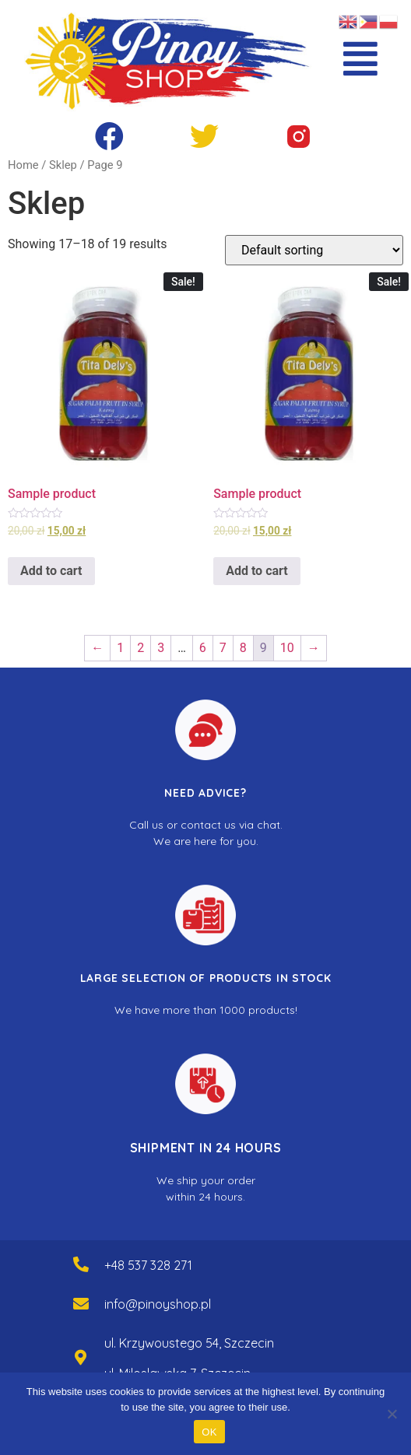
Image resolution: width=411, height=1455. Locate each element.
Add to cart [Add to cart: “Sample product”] (51, 570)
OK (209, 1432)
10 (287, 647)
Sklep (63, 165)
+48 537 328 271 (148, 1265)
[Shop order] (314, 250)
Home (23, 165)
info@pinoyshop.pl (157, 1304)
